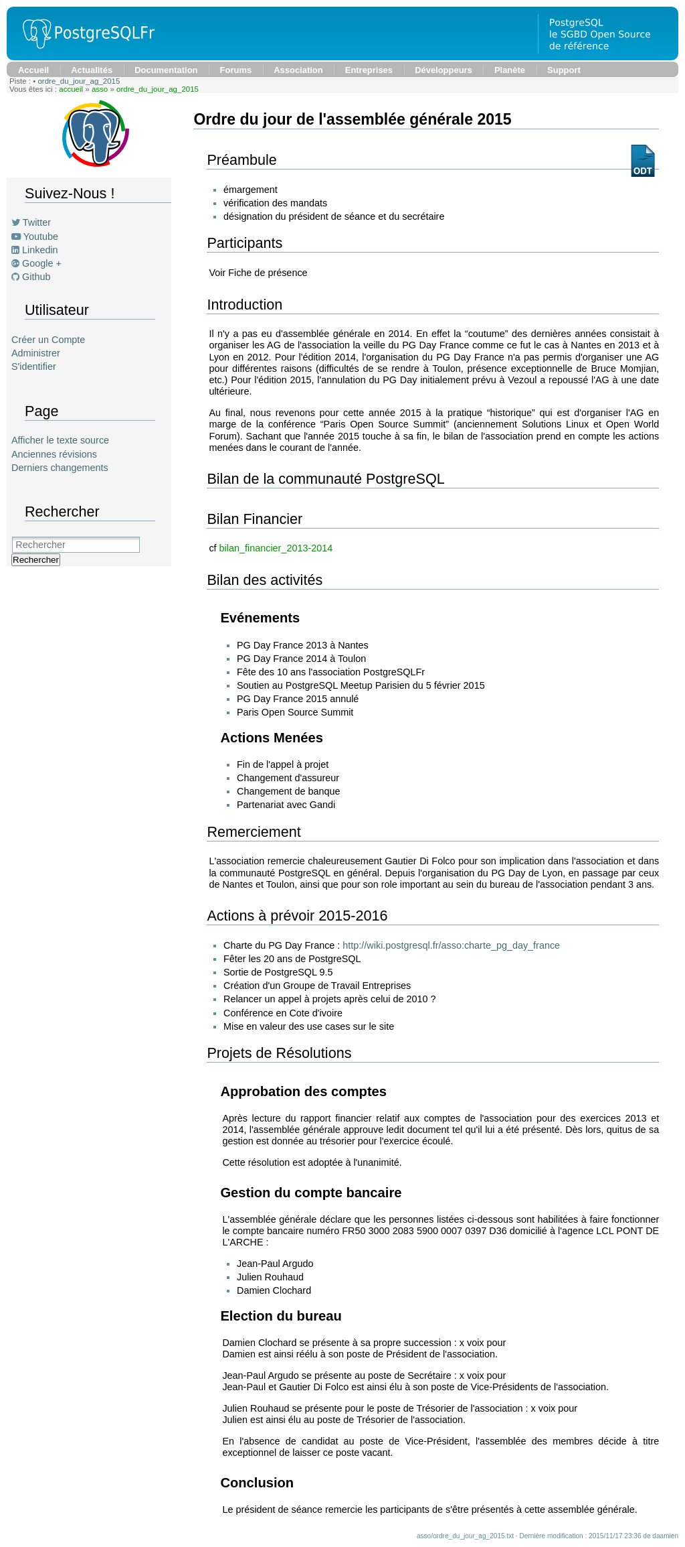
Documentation (165, 70)
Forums (236, 70)
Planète (509, 70)
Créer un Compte (48, 339)
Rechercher (36, 560)
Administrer (35, 353)
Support (564, 70)
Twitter (37, 222)
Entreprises (369, 70)
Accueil (33, 70)
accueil (71, 89)
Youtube (40, 236)
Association (298, 70)
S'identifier (33, 366)
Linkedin (40, 250)
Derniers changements (59, 467)
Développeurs (443, 70)
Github (36, 276)
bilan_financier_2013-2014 (276, 548)
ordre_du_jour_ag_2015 (78, 81)
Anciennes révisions (54, 454)
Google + (42, 263)
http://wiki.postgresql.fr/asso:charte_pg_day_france (451, 945)
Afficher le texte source (60, 440)
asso (100, 89)
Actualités (91, 70)
